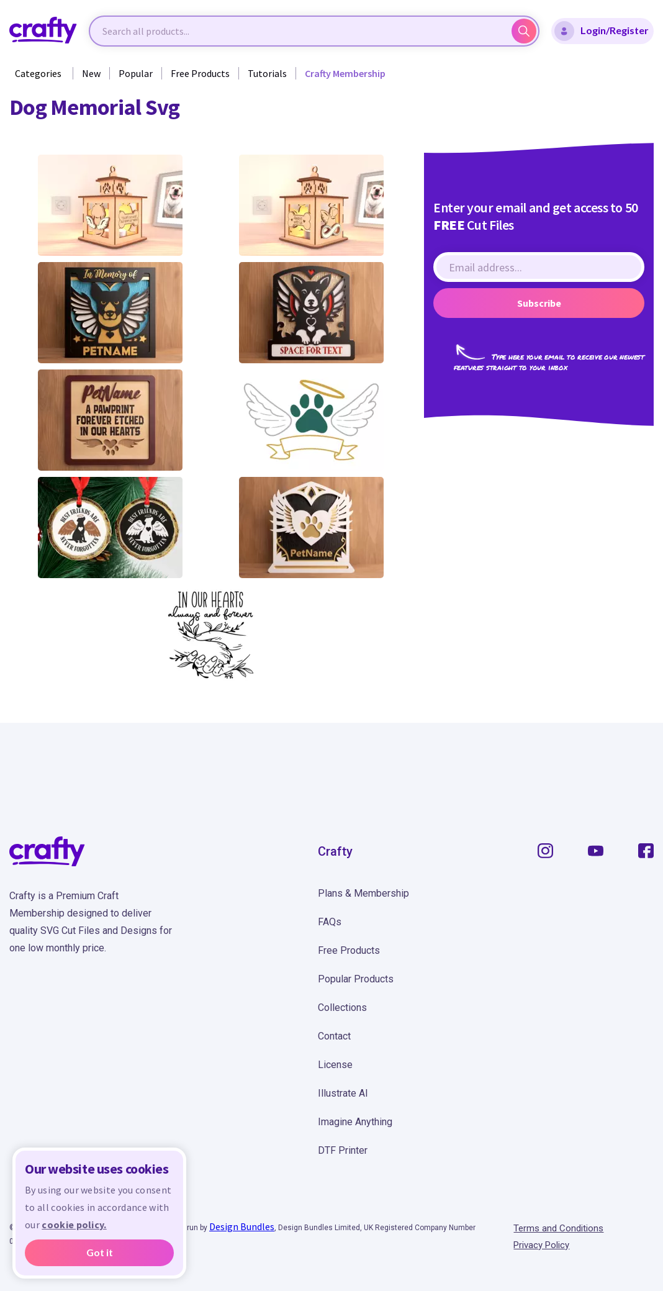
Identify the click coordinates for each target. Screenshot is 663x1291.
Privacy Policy (541, 1245)
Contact (334, 1036)
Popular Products (356, 979)
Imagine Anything (355, 1122)
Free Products (200, 73)
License (335, 1065)
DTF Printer (343, 1150)
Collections (342, 1007)
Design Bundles (241, 1226)
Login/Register (601, 31)
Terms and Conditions (558, 1228)
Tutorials (267, 73)
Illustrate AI (343, 1093)
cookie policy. (74, 1224)
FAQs (329, 922)
